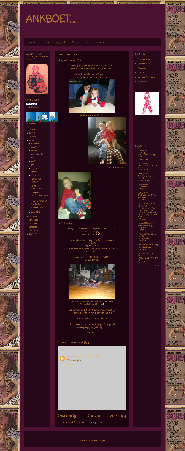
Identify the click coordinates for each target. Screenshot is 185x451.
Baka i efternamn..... (38, 208)
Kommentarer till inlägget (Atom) (89, 422)
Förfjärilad (142, 228)
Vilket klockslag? (144, 59)
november (35, 147)
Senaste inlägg (67, 416)
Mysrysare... (35, 192)
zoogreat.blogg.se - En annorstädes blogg (146, 224)
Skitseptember (144, 238)
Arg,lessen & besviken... (147, 77)
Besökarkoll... (142, 82)
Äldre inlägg (118, 416)
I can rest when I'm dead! (146, 254)
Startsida (94, 416)
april (33, 172)
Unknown (71, 356)
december (35, 143)
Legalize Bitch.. (143, 63)
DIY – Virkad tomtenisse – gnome (148, 166)
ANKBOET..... (51, 19)
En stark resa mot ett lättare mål (147, 205)
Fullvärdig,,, (142, 72)
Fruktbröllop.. (36, 204)
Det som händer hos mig (148, 245)
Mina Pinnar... (143, 184)
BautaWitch (143, 163)
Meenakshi (142, 150)
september (36, 154)
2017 (31, 130)
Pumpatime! (142, 68)
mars (33, 175)
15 (34, 59)
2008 (31, 234)
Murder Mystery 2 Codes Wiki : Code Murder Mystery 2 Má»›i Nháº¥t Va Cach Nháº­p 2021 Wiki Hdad (147, 212)
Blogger (102, 441)
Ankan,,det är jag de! (54, 42)
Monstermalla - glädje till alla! (147, 235)
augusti (34, 158)
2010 (31, 227)
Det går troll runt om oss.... (39, 196)
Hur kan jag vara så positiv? (145, 177)
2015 (31, 137)
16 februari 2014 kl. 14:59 (88, 356)
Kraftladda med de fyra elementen (147, 196)
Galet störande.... (37, 189)
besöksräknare (32, 107)
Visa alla (156, 266)
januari (34, 212)
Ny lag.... (34, 185)
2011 (31, 224)
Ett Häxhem (143, 193)
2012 (31, 220)
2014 (31, 140)
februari (34, 179)
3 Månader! (142, 187)
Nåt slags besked (144, 247)
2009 (31, 231)
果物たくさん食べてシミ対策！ (148, 259)
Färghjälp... (35, 182)
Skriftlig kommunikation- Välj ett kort (147, 154)
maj (33, 168)
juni (33, 165)
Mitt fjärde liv (143, 174)
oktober (34, 150)
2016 (31, 133)
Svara (69, 364)
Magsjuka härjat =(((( (39, 201)
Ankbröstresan (79, 42)
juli (32, 161)
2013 (31, 216)
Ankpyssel (99, 42)
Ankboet (32, 42)
